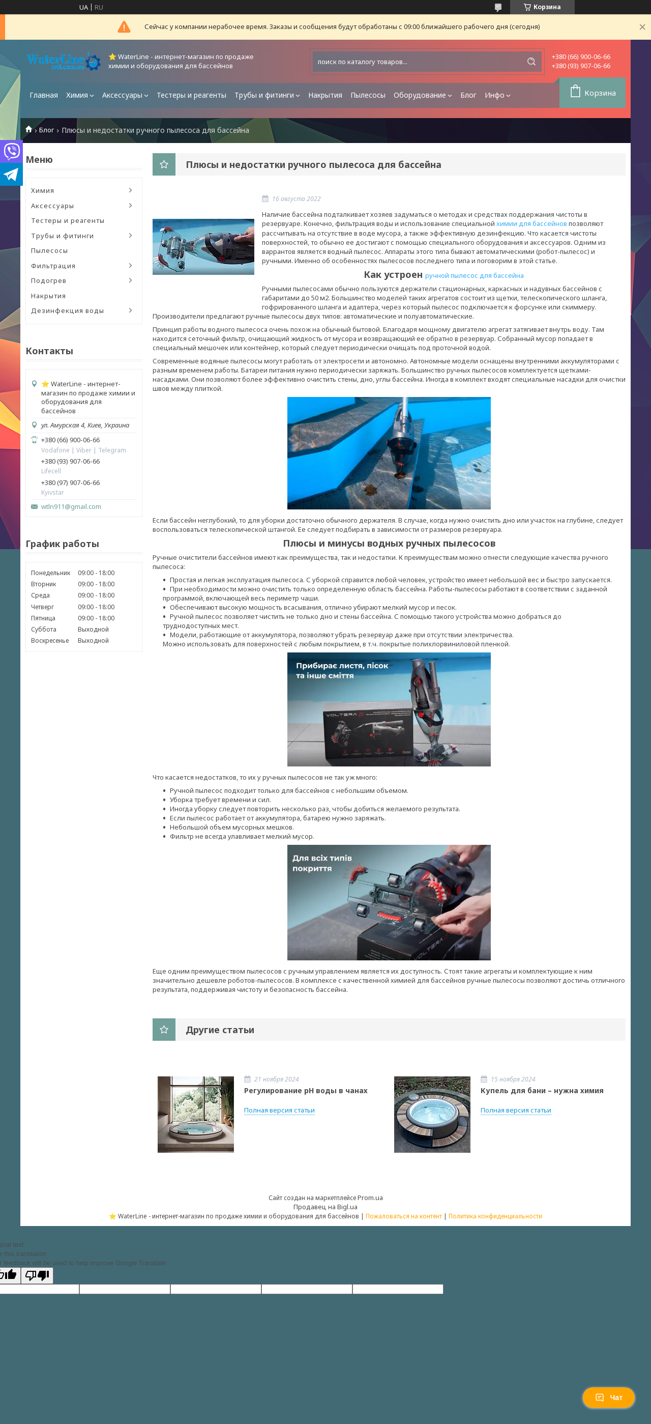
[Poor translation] (37, 1275)
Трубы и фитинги (264, 95)
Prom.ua (370, 1197)
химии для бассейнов (531, 223)
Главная (43, 95)
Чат (609, 1397)
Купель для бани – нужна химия (542, 1090)
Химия (77, 95)
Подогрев (49, 280)
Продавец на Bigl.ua (325, 1206)
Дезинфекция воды (67, 310)
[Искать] (531, 61)
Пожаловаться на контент (404, 1216)
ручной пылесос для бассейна (474, 275)
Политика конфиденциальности (495, 1216)
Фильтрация (53, 265)
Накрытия (325, 95)
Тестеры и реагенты (191, 95)
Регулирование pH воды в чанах (306, 1090)
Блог (468, 95)
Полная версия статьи (279, 1110)
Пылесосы (368, 95)
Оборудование (420, 95)
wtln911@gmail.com (71, 506)
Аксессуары (122, 95)
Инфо (495, 95)
